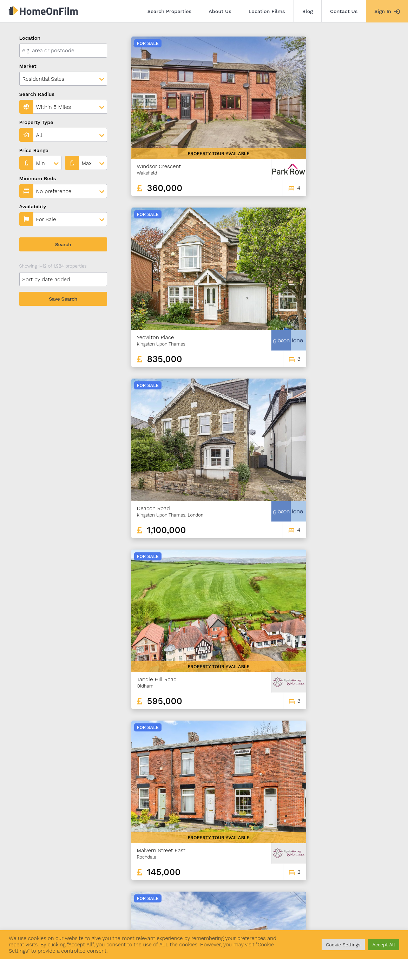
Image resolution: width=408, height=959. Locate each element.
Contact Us (343, 11)
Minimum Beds (37, 178)
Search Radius (37, 94)
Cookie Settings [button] (343, 944)
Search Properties (169, 11)
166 (376, 867)
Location (30, 38)
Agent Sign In (205, 919)
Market (28, 66)
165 (364, 867)
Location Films (267, 11)
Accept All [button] (384, 944)
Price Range (33, 150)
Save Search (63, 299)
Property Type (36, 122)
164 (352, 867)
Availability (32, 206)
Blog (307, 11)
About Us (220, 11)
